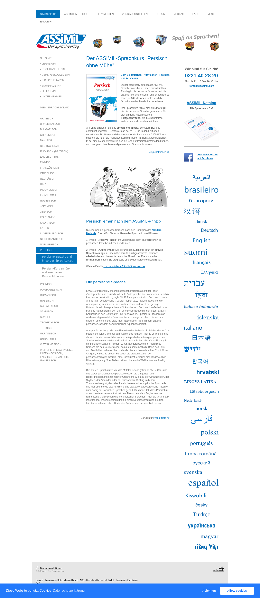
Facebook (132, 580)
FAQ (38, 583)
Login (221, 567)
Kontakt (39, 580)
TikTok (111, 580)
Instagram (121, 580)
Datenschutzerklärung (67, 580)
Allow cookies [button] (237, 590)
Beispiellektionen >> (159, 152)
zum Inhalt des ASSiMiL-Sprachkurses (124, 266)
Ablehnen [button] (209, 590)
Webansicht (218, 570)
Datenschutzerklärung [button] (69, 590)
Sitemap (58, 568)
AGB (82, 580)
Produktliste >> (161, 417)
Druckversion (44, 568)
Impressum (50, 580)
